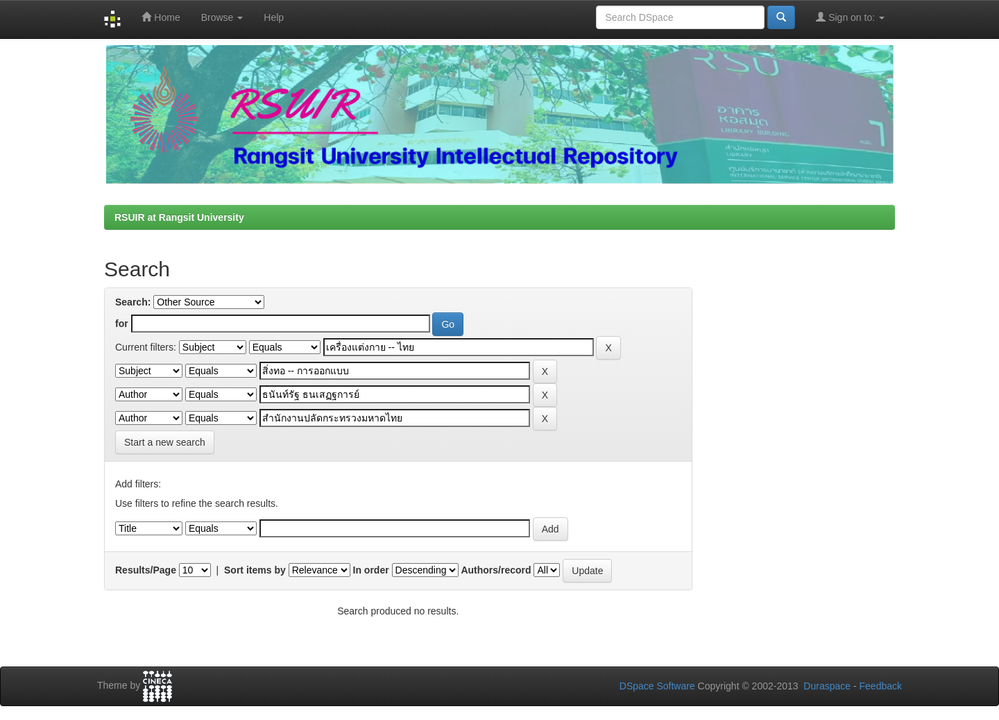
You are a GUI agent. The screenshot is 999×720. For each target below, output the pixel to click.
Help (274, 17)
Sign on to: (850, 17)
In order (371, 570)
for (121, 323)
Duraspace (827, 686)
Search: (133, 302)
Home (161, 17)
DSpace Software (657, 686)
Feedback (881, 686)
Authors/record (496, 570)
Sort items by (255, 570)
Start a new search (164, 442)
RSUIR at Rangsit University (179, 217)
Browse (222, 17)
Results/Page (145, 570)
